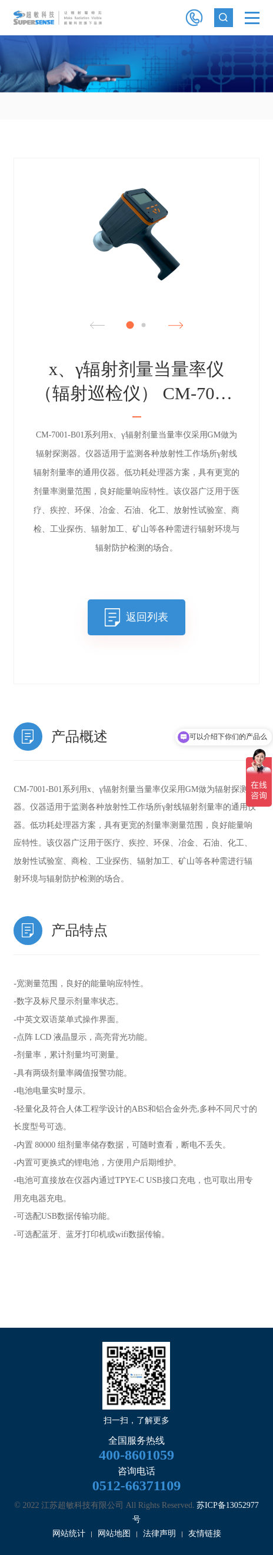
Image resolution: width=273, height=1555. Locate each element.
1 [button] (130, 325)
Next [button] (175, 325)
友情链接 (204, 1533)
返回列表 (147, 617)
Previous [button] (97, 325)
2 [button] (143, 325)
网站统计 (68, 1533)
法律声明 (159, 1533)
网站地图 (114, 1533)
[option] (136, 63)
